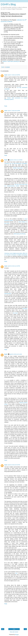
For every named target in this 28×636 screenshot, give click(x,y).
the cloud (15, 313)
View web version (14, 632)
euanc (5, 74)
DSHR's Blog (8, 4)
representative (7, 293)
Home (14, 629)
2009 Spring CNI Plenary (19, 233)
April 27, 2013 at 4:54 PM (14, 74)
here (16, 573)
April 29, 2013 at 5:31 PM (14, 464)
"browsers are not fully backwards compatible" (15, 163)
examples (25, 308)
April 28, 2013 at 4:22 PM (14, 266)
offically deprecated (18, 168)
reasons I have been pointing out (11, 61)
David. (6, 159)
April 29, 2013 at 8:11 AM (16, 354)
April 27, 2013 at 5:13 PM (14, 110)
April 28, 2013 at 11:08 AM (16, 159)
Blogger (17, 634)
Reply (5, 106)
